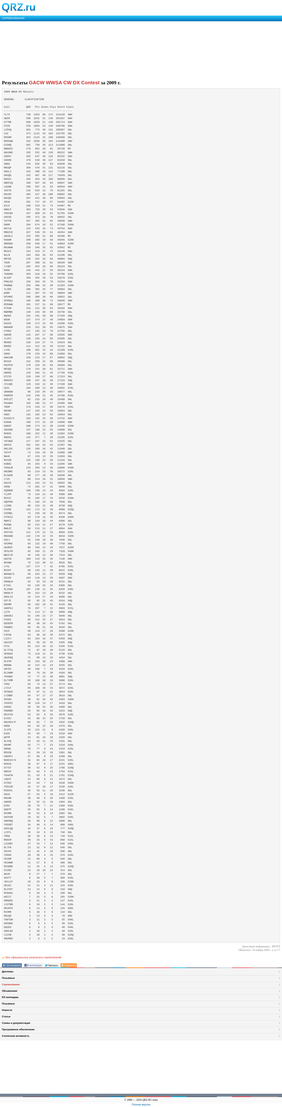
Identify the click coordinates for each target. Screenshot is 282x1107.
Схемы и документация (16, 1023)
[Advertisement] (114, 49)
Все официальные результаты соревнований (33, 957)
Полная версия (141, 1104)
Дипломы (8, 971)
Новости (7, 1010)
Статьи (6, 1016)
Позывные (8, 978)
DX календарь (10, 997)
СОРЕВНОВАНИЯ (13, 18)
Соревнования (11, 984)
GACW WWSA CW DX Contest (64, 82)
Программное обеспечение (18, 1029)
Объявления (9, 990)
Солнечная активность (15, 1035)
